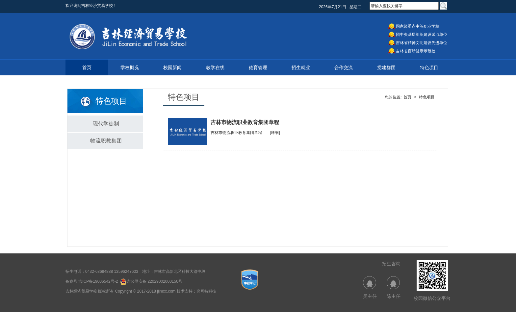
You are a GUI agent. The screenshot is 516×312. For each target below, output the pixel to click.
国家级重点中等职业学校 (417, 26)
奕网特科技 (206, 291)
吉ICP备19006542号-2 (98, 281)
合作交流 (343, 67)
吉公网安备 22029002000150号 (151, 281)
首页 (86, 67)
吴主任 (370, 287)
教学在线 (215, 67)
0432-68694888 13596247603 (111, 271)
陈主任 (393, 287)
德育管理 (258, 67)
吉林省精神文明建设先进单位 (421, 42)
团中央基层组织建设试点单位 (421, 34)
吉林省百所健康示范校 (415, 51)
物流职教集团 (106, 140)
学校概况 (129, 67)
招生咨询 (391, 263)
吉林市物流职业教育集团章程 (236, 132)
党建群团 (386, 67)
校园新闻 (172, 67)
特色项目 (429, 67)
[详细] (275, 132)
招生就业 (301, 67)
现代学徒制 (106, 123)
